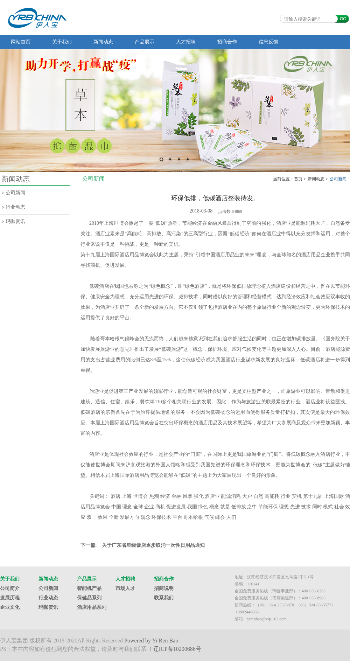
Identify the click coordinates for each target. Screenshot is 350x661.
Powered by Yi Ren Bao (151, 640)
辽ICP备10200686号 (177, 649)
